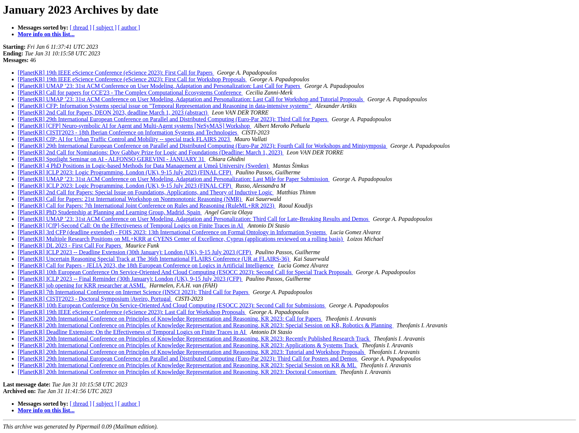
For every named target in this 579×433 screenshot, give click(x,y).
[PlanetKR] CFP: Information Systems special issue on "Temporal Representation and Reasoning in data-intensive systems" (165, 106)
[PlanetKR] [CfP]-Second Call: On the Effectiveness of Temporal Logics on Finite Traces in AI (131, 225)
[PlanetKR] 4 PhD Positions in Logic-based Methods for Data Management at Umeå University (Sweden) (144, 166)
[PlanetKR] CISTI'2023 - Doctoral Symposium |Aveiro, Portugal (95, 299)
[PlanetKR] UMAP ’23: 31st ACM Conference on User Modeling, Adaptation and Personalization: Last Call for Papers (160, 86)
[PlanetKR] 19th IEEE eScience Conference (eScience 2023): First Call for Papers (116, 72)
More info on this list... (46, 34)
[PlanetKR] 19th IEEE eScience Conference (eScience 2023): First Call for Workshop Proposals (132, 79)
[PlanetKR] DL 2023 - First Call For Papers (70, 245)
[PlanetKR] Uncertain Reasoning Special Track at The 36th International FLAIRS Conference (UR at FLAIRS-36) (154, 259)
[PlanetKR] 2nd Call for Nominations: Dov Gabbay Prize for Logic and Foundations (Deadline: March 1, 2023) (151, 152)
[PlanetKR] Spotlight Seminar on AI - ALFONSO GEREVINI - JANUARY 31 (112, 159)
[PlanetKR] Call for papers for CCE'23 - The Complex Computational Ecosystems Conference (130, 92)
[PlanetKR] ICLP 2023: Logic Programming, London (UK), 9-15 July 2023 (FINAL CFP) (125, 172)
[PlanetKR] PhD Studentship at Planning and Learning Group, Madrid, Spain (110, 212)
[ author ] (129, 27)
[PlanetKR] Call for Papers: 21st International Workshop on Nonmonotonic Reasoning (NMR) (130, 199)
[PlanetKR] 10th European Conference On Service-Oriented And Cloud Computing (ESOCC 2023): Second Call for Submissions (172, 305)
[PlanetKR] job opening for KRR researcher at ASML (82, 285)
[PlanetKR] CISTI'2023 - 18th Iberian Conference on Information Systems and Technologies (128, 132)
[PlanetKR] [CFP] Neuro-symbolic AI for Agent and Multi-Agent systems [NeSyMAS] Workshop (134, 126)
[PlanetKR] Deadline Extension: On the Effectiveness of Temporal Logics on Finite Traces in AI (132, 332)
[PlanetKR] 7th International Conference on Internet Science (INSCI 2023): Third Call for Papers (134, 292)
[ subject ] (105, 27)
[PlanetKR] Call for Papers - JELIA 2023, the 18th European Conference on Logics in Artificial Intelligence (146, 265)
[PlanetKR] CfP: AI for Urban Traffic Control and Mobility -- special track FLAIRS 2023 (124, 139)
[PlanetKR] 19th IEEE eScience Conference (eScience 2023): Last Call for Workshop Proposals (132, 312)
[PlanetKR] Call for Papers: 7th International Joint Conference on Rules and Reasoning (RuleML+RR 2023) (147, 205)
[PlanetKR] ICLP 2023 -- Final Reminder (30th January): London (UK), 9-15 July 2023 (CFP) (130, 279)
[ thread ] (81, 27)
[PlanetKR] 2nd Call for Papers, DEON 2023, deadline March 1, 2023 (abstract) (113, 112)
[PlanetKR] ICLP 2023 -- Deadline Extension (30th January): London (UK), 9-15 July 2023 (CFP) (135, 252)
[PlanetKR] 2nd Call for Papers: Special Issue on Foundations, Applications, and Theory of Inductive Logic (146, 192)
